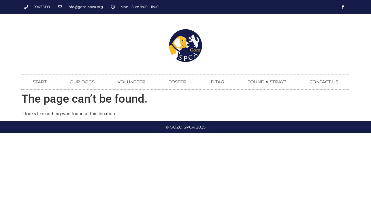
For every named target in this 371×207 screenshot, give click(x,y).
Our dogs (82, 82)
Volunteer (131, 82)
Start (40, 82)
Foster (177, 82)
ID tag (216, 82)
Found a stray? (267, 82)
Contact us (324, 82)
